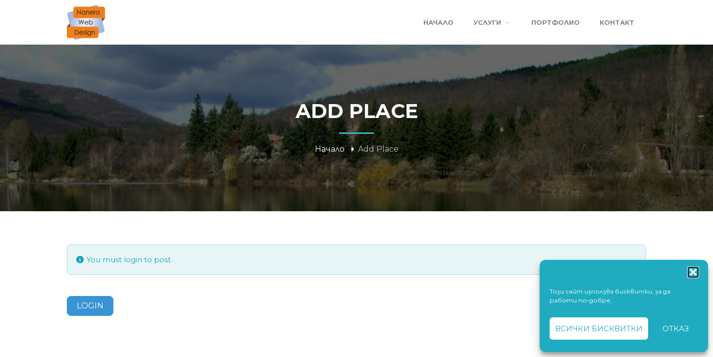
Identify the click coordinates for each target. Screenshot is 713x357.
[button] (693, 272)
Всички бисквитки (599, 328)
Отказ (675, 328)
